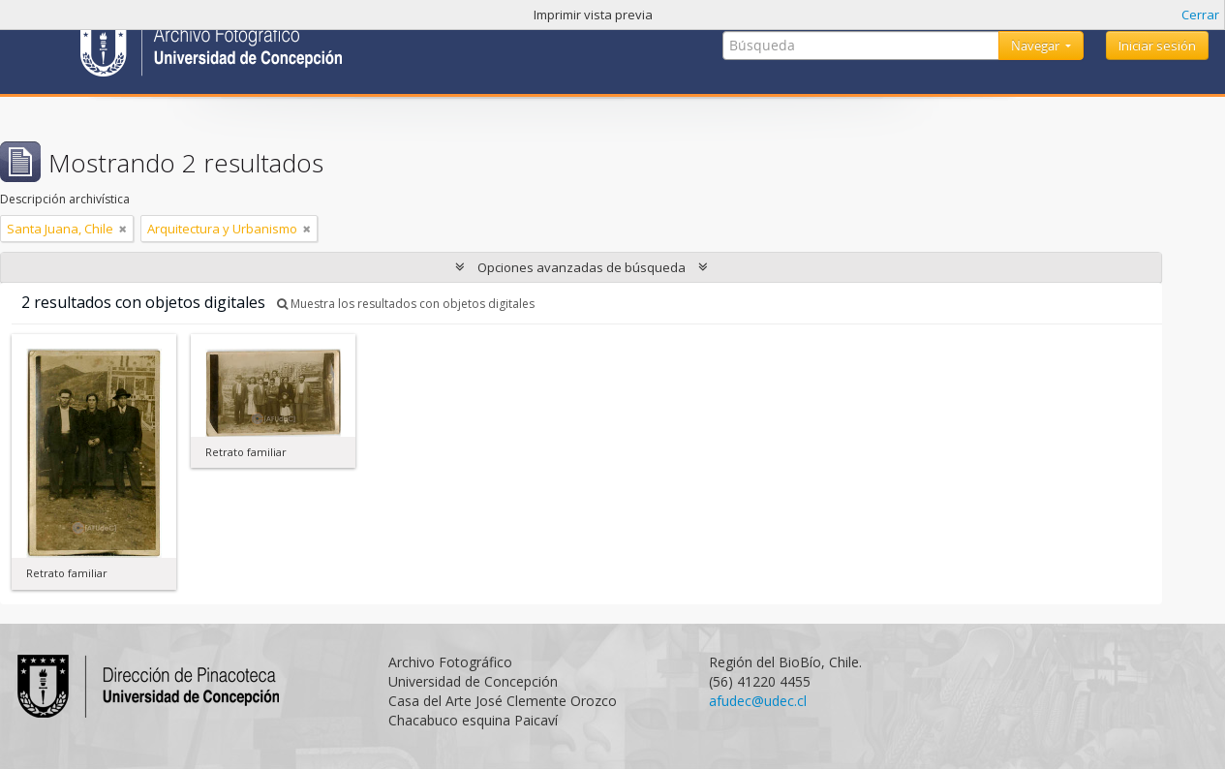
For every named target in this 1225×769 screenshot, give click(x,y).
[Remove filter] (123, 228)
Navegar (1036, 45)
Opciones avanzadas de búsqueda (582, 267)
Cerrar (1200, 14)
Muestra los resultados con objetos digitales (406, 303)
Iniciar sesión (1157, 45)
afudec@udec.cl (758, 701)
